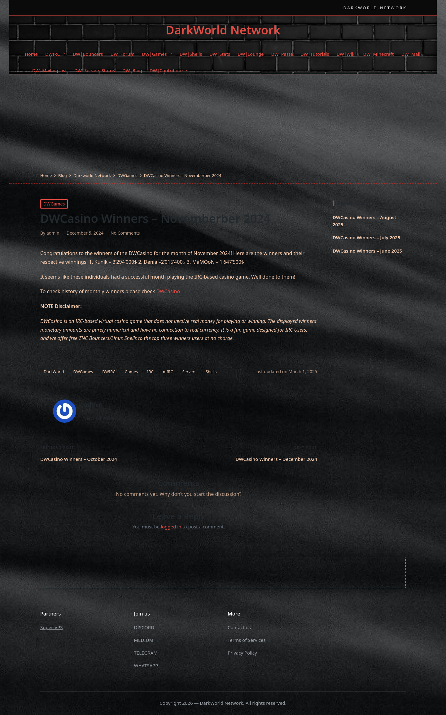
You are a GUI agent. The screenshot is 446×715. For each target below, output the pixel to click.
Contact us (239, 627)
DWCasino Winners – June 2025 (367, 251)
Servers (189, 371)
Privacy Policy (242, 653)
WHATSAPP (146, 665)
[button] (99, 418)
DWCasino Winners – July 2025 (366, 237)
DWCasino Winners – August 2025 (364, 220)
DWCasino (168, 291)
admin (93, 404)
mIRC (168, 371)
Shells (211, 371)
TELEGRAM (146, 653)
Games (131, 371)
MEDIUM (144, 640)
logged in (171, 526)
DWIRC (108, 371)
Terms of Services (246, 640)
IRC (150, 371)
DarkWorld (54, 371)
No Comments (125, 233)
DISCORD (144, 627)
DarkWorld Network (223, 30)
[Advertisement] (223, 125)
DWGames (54, 204)
